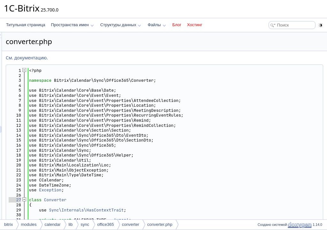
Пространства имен (72, 24)
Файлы (157, 24)
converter (130, 224)
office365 (105, 224)
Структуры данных (120, 24)
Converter (135, 200)
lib (70, 224)
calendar (53, 224)
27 (94, 200)
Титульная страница (25, 24)
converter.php (159, 224)
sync (84, 224)
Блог (176, 24)
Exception (130, 190)
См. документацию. (107, 58)
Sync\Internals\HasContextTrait (166, 210)
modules (28, 224)
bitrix (8, 224)
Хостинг (194, 24)
